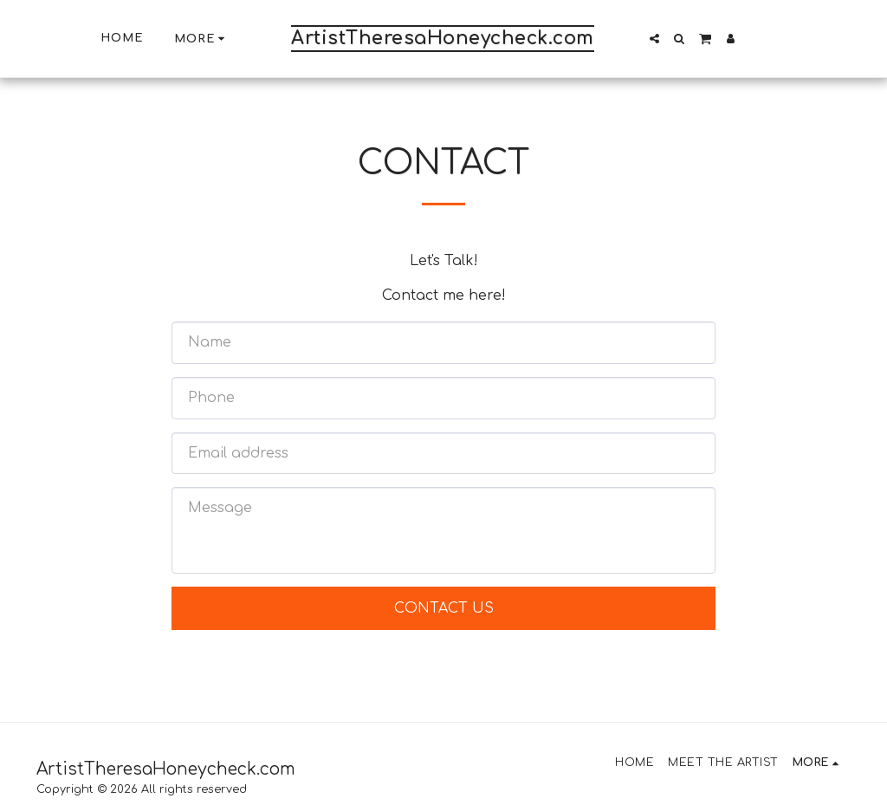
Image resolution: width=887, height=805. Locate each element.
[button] (654, 38)
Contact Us (444, 608)
